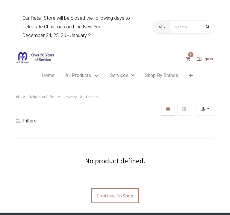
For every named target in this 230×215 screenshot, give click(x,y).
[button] (162, 27)
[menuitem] (48, 75)
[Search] (207, 27)
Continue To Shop (115, 196)
